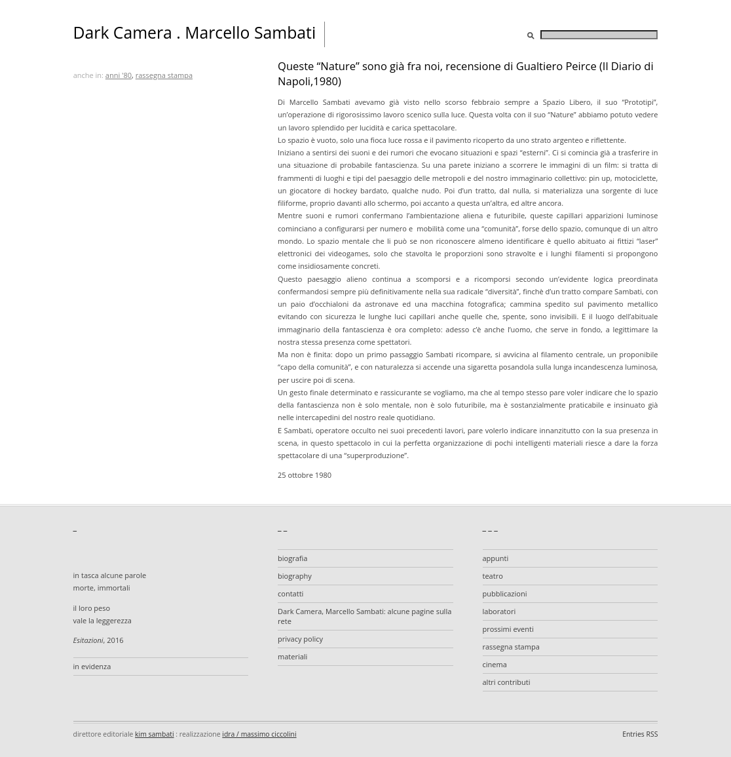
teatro (493, 576)
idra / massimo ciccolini (259, 734)
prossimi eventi (508, 629)
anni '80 (118, 75)
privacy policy (300, 639)
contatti (290, 593)
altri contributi (507, 682)
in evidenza (92, 666)
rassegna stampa (164, 75)
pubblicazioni (505, 593)
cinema (495, 664)
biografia (292, 558)
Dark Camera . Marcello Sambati (194, 32)
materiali (292, 656)
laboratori (499, 611)
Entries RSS (640, 734)
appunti (496, 558)
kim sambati (154, 734)
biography (295, 576)
